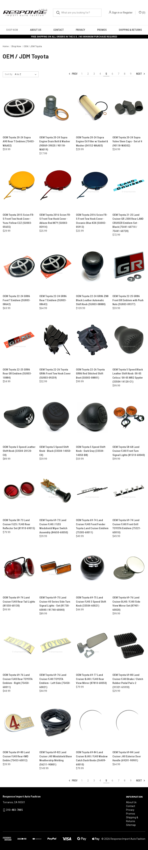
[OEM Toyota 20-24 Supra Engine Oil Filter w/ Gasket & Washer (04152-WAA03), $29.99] (92, 108)
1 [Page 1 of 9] (82, 73)
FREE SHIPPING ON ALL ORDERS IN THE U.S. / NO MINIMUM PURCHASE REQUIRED (74, 36)
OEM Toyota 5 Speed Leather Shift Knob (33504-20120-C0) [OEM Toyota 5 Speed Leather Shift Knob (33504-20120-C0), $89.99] (19, 451)
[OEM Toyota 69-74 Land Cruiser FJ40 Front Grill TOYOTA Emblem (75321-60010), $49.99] (129, 491)
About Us (35, 29)
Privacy (80, 29)
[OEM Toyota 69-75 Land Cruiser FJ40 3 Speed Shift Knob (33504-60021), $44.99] (92, 568)
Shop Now (12, 29)
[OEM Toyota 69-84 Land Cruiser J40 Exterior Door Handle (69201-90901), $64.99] (129, 723)
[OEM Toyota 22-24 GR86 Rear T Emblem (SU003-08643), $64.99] (55, 266)
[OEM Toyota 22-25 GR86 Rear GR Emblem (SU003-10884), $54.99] (19, 340)
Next (140, 74)
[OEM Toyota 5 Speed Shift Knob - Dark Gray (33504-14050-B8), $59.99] (92, 417)
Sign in (116, 12)
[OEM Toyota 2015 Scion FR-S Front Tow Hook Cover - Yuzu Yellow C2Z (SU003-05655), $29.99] (19, 185)
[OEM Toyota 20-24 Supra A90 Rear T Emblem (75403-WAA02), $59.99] (19, 108)
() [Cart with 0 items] (142, 12)
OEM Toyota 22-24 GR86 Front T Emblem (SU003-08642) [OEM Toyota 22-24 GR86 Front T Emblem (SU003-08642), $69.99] (16, 300)
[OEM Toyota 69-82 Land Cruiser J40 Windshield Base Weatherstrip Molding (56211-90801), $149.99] (55, 723)
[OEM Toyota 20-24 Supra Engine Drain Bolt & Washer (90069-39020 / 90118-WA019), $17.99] (55, 108)
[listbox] (26, 74)
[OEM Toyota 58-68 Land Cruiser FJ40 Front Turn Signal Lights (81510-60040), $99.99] (129, 417)
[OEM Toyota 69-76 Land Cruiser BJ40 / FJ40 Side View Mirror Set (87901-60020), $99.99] (129, 568)
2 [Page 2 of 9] (88, 73)
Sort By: (9, 74)
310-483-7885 (14, 809)
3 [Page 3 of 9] (94, 73)
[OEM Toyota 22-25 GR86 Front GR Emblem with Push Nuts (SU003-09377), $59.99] (129, 266)
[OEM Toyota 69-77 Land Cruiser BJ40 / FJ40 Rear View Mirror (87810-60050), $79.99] (92, 645)
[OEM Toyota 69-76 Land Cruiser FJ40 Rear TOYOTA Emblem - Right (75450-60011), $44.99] (19, 645)
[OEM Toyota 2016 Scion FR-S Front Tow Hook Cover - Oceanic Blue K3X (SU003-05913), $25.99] (92, 185)
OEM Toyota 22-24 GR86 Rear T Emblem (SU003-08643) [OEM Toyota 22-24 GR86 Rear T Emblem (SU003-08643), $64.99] (53, 300)
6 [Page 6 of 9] (112, 73)
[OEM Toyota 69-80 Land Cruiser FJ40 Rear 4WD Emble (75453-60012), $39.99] (19, 723)
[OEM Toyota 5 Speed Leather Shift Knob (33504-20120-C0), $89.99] (19, 417)
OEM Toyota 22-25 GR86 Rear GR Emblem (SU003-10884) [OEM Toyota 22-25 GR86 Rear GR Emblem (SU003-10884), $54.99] (17, 373)
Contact (58, 29)
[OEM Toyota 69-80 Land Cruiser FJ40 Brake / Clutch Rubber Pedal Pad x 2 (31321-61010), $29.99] (129, 645)
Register (128, 12)
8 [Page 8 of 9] (124, 73)
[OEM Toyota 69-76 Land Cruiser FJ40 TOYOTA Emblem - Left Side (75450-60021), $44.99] (55, 645)
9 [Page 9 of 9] (130, 73)
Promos (102, 29)
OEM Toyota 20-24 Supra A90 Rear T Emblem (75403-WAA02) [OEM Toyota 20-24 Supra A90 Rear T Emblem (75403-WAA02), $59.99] (18, 141)
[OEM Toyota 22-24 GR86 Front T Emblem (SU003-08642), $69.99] (19, 266)
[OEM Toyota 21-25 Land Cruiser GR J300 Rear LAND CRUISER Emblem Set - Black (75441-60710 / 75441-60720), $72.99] (129, 185)
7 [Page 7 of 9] (118, 73)
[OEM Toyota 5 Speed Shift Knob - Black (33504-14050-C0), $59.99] (55, 417)
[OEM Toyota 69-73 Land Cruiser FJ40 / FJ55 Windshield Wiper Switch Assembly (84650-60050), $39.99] (55, 491)
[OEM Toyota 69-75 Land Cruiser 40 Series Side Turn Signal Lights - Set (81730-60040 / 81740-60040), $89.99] (55, 568)
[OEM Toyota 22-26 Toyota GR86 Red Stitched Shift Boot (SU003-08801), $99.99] (92, 340)
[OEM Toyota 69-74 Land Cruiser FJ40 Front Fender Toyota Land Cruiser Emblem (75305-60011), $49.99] (92, 491)
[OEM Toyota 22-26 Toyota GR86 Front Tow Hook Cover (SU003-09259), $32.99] (55, 340)
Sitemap (131, 825)
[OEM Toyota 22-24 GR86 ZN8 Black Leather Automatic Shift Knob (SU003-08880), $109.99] (92, 266)
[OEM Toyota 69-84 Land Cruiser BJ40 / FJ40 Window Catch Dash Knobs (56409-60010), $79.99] (92, 723)
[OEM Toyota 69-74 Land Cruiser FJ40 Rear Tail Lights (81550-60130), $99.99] (19, 568)
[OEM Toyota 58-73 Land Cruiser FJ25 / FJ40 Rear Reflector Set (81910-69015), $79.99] (19, 491)
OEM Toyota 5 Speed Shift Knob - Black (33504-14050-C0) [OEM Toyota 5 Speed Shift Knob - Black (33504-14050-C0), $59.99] (55, 451)
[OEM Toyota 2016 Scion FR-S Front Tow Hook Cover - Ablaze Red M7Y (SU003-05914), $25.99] (55, 185)
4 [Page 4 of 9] (100, 73)
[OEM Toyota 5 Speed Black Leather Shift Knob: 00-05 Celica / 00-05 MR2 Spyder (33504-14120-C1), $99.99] (129, 340)
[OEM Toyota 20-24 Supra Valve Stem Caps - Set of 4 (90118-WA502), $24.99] (129, 108)
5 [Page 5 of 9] (106, 73)
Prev (73, 74)
